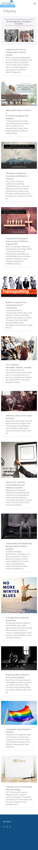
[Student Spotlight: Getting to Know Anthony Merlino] (19, 658)
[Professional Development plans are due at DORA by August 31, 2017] (19, 220)
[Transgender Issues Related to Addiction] (19, 713)
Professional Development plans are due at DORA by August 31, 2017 (17, 241)
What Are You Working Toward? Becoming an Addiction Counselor (15, 485)
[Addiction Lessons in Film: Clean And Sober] (19, 401)
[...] (19, 72)
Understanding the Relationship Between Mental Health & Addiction (19, 546)
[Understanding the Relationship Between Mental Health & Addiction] (19, 526)
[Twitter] (7, 827)
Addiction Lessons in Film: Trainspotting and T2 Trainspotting (16, 305)
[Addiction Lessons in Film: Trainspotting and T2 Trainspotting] (19, 285)
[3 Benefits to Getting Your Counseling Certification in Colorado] (19, 155)
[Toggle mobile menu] (35, 4)
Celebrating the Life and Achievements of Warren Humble (16, 52)
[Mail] (10, 827)
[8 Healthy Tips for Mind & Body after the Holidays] (19, 769)
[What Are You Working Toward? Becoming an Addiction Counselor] (19, 460)
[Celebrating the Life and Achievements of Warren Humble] (19, 30)
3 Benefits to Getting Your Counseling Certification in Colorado (16, 176)
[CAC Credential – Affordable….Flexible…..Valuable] (19, 348)
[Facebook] (4, 827)
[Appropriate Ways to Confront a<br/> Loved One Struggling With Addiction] (19, 93)
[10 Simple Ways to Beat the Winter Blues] (19, 595)
